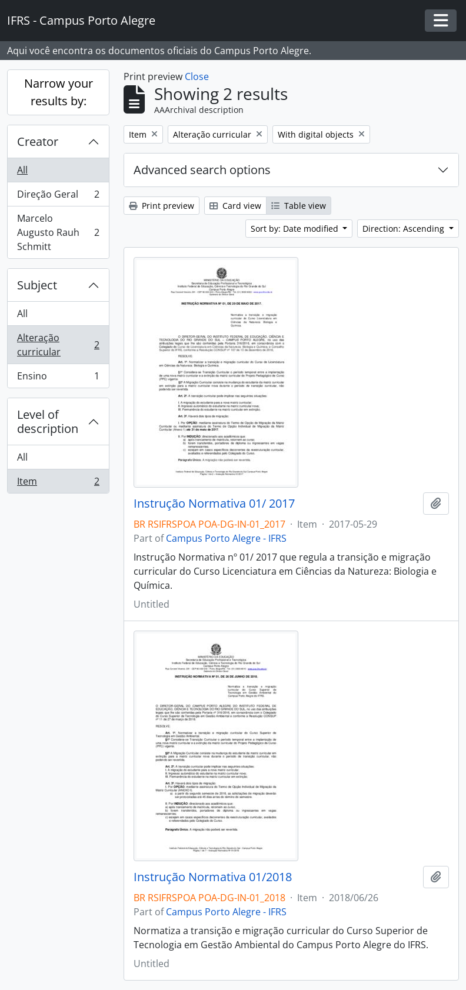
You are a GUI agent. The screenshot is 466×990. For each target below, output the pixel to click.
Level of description (47, 421)
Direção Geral (57, 196)
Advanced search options (202, 170)
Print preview (161, 205)
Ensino (57, 378)
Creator (37, 141)
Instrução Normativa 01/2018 (213, 877)
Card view (235, 205)
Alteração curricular (57, 344)
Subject (37, 285)
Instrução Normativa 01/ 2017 (214, 503)
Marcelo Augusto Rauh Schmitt (57, 232)
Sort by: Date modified (296, 228)
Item (57, 483)
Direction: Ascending (404, 228)
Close (197, 76)
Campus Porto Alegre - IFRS (226, 538)
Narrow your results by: (58, 92)
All (22, 170)
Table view (298, 205)
